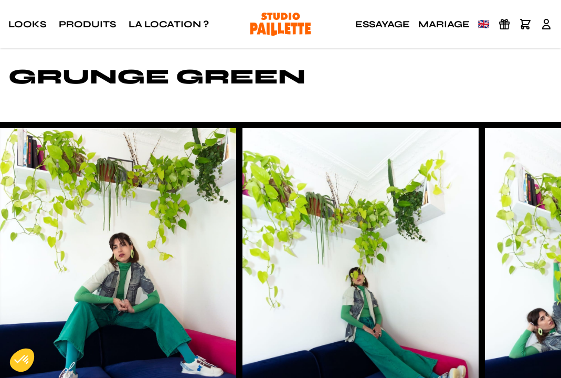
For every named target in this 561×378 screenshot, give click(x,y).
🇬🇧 (484, 24)
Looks (27, 24)
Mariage (444, 24)
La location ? (169, 24)
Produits (87, 24)
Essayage (382, 24)
